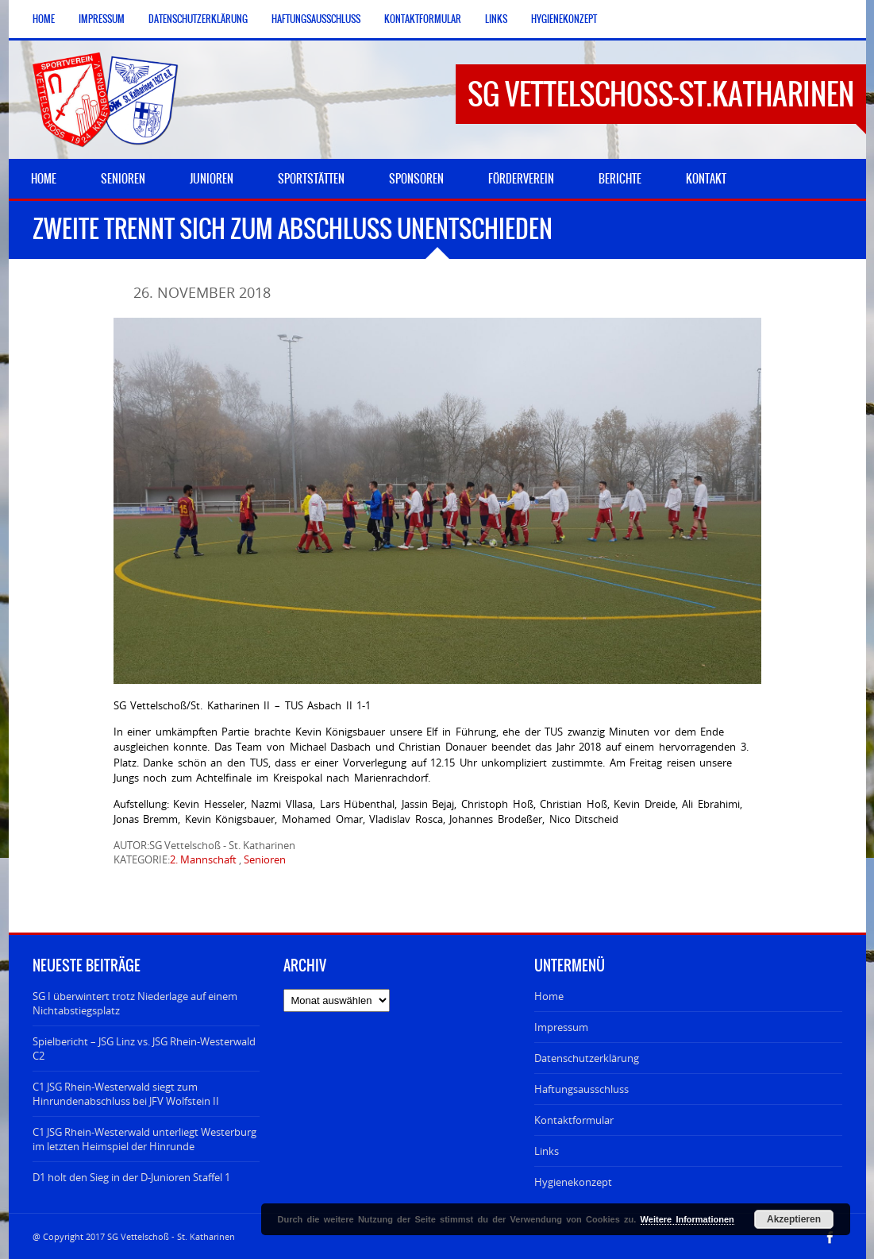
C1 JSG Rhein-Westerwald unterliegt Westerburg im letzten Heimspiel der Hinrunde (144, 1139)
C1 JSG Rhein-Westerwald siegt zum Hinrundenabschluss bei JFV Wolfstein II (126, 1093)
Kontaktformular (422, 19)
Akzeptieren (794, 1219)
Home (44, 19)
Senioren (265, 859)
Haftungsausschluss (315, 19)
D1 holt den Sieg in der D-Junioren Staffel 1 (131, 1177)
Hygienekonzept (564, 19)
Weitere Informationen (687, 1219)
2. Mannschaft (203, 859)
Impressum (102, 19)
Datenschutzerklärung (198, 19)
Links (496, 19)
